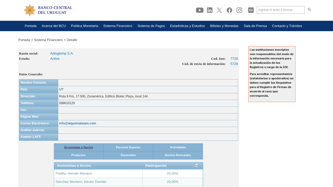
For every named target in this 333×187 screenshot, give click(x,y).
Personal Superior (128, 147)
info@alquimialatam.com (77, 123)
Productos (79, 155)
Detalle (72, 40)
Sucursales (128, 155)
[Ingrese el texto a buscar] (281, 10)
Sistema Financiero (48, 40)
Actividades (178, 147)
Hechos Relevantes (178, 155)
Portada (24, 40)
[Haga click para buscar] (309, 10)
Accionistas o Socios (78, 147)
